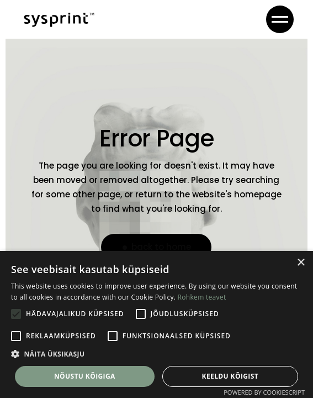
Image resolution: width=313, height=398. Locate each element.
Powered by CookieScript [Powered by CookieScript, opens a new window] (264, 392)
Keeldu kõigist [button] (230, 376)
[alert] (156, 324)
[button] (156, 354)
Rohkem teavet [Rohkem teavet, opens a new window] (202, 297)
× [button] (300, 263)
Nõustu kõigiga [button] (84, 376)
